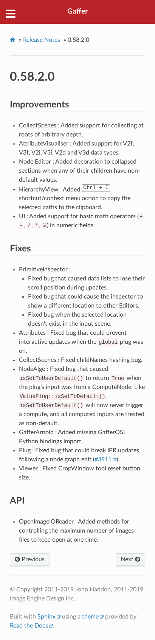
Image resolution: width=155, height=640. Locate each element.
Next (130, 559)
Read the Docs (29, 626)
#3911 (103, 459)
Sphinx (46, 617)
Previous (30, 559)
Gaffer (77, 11)
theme (90, 617)
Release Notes (41, 40)
